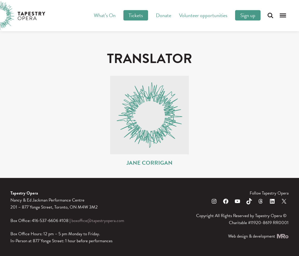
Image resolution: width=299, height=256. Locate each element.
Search (270, 15)
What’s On (105, 15)
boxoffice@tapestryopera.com (97, 220)
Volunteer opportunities (203, 15)
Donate (163, 15)
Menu (283, 15)
